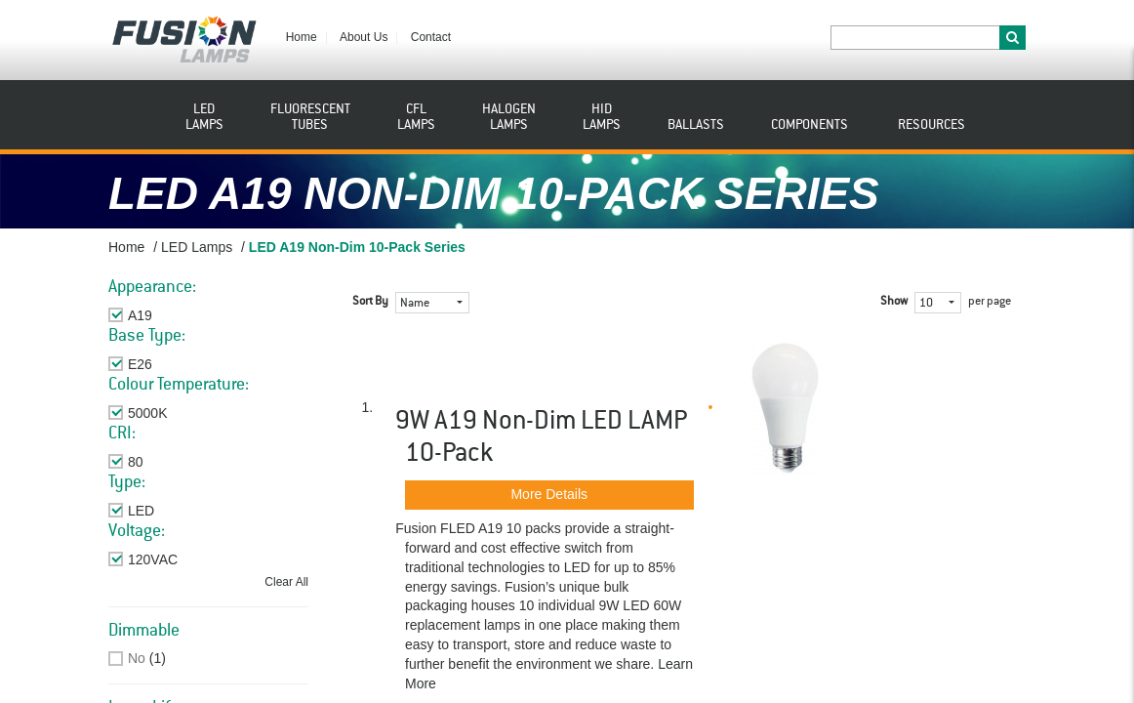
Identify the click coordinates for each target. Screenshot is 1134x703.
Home (301, 37)
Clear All (286, 582)
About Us (363, 37)
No (136, 658)
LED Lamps (196, 247)
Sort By (370, 302)
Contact (431, 37)
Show (894, 302)
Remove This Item (183, 315)
